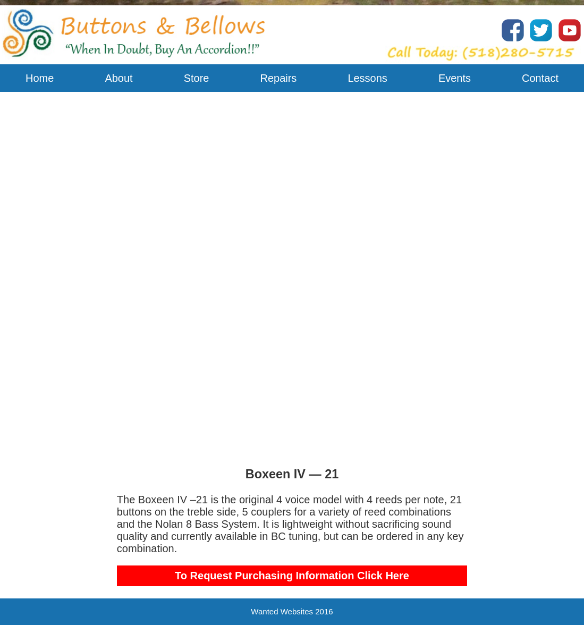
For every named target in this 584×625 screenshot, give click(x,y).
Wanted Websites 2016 (292, 611)
